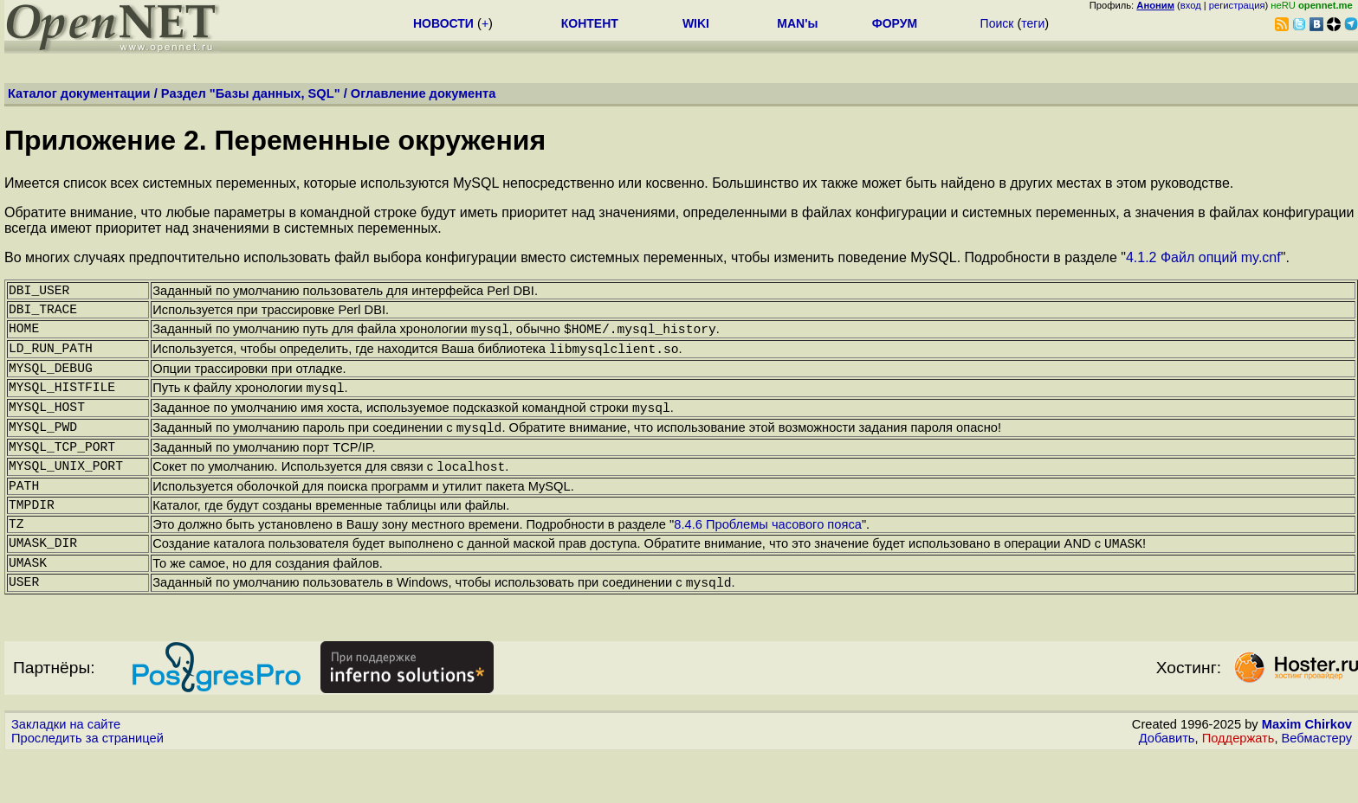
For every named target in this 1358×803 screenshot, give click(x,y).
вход (1190, 5)
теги (1032, 23)
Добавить (1167, 786)
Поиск (997, 23)
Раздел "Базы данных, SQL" (250, 93)
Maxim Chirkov (1307, 773)
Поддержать (1238, 786)
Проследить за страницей (87, 786)
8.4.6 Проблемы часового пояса (768, 562)
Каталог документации (79, 93)
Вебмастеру (1317, 786)
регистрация (1237, 5)
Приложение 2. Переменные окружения (275, 140)
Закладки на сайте (65, 773)
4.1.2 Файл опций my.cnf (1203, 257)
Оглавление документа (423, 93)
